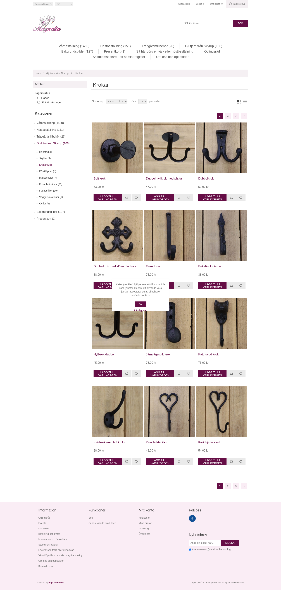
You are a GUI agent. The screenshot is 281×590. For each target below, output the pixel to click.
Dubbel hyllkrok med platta (164, 178)
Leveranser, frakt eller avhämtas (56, 550)
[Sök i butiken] (208, 23)
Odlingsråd (212, 51)
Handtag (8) (46, 151)
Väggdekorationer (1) (51, 197)
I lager (45, 97)
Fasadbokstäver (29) (50, 184)
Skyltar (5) (45, 158)
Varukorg (144, 528)
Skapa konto (184, 4)
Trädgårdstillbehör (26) (158, 46)
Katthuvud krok (208, 354)
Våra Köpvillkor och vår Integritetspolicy (60, 555)
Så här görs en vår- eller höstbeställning (164, 51)
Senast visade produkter (102, 523)
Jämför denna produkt (126, 197)
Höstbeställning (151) (115, 46)
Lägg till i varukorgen (107, 198)
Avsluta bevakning (220, 549)
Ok (140, 304)
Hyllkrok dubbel (104, 354)
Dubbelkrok (206, 178)
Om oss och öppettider (172, 57)
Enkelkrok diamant (210, 266)
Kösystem (43, 528)
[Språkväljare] (64, 4)
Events (42, 523)
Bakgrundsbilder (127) (77, 51)
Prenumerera (199, 549)
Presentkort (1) (114, 51)
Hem (38, 73)
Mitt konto (144, 517)
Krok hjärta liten (156, 442)
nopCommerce (56, 582)
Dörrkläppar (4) (47, 171)
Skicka (229, 542)
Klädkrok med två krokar (110, 442)
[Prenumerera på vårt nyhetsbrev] (205, 543)
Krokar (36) (45, 164)
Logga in (200, 4)
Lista (245, 101)
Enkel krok (153, 266)
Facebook (192, 518)
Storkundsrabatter (48, 544)
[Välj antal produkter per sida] (142, 101)
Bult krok (99, 178)
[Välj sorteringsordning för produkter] (116, 101)
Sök (240, 23)
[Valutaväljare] (43, 4)
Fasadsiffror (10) (48, 190)
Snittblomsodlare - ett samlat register (119, 57)
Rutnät (238, 101)
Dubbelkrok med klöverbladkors (115, 266)
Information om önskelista (52, 539)
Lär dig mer (140, 310)
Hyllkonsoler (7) (48, 177)
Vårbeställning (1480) (74, 46)
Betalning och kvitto (49, 533)
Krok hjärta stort (209, 442)
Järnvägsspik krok (158, 354)
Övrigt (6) (44, 203)
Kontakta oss (45, 566)
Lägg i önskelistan (136, 197)
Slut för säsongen (51, 102)
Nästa (244, 116)
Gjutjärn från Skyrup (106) (203, 46)
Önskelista (144, 533)
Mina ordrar (145, 523)
